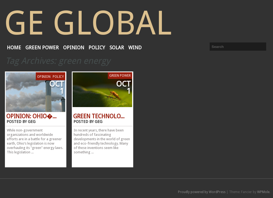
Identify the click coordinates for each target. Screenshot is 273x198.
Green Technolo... (98, 116)
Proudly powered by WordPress (201, 192)
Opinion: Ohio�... (31, 116)
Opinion (73, 47)
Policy (96, 47)
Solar (116, 47)
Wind (135, 47)
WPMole (263, 192)
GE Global (88, 23)
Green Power (42, 47)
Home (14, 47)
